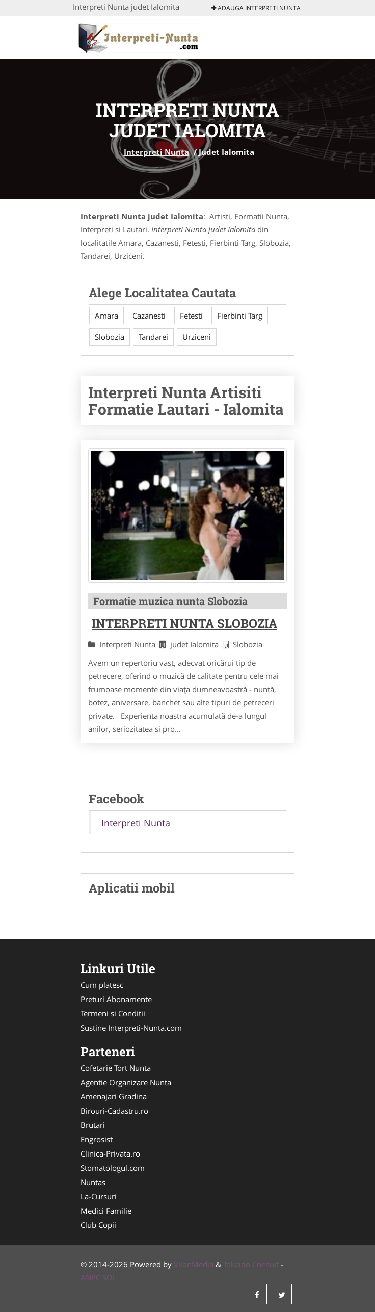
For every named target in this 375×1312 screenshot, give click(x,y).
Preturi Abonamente (116, 999)
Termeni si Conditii (113, 1013)
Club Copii (98, 1224)
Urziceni (196, 337)
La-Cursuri (99, 1196)
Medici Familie (106, 1210)
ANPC (90, 1277)
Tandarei (153, 337)
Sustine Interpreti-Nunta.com (131, 1027)
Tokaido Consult (251, 1264)
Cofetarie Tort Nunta (116, 1067)
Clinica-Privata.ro (110, 1153)
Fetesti (191, 315)
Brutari (93, 1125)
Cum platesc (102, 984)
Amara (106, 315)
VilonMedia (193, 1264)
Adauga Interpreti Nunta (256, 8)
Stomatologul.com (113, 1167)
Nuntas (93, 1182)
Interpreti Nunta (156, 152)
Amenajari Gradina (114, 1096)
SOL (109, 1277)
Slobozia (109, 337)
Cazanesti (149, 315)
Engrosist (97, 1139)
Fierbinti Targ (239, 315)
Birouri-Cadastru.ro (114, 1110)
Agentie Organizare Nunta (126, 1082)
